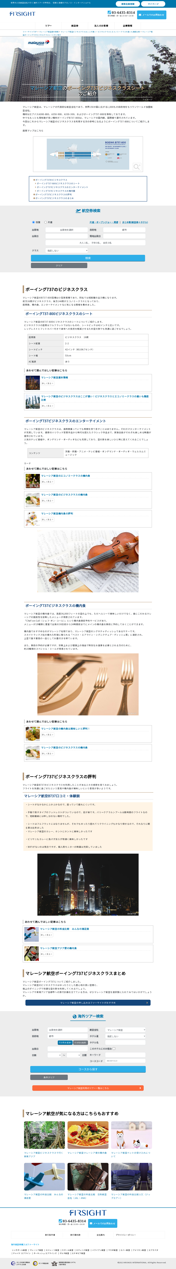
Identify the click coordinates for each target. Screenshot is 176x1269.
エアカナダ (153, 1250)
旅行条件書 (50, 1234)
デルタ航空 (64, 1253)
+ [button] (65, 1042)
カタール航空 (67, 1250)
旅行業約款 (75, 1234)
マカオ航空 (113, 1250)
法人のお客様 (101, 25)
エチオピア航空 (78, 1253)
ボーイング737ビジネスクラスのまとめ (54, 198)
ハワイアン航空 (98, 1250)
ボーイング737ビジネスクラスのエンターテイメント (62, 187)
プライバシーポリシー (126, 1234)
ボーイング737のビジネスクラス (51, 179)
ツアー (48, 25)
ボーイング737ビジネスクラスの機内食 (56, 190)
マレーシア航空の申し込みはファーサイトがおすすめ (88, 1002)
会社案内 (101, 1234)
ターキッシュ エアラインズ (45, 1253)
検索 (88, 258)
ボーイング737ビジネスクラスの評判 (53, 194)
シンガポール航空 (19, 1250)
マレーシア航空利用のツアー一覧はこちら (88, 1088)
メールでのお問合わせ (153, 15)
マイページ (153, 3)
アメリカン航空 (139, 1250)
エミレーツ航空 (52, 1250)
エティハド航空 (82, 1250)
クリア (59, 265)
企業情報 (127, 25)
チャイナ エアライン (22, 1253)
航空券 (74, 25)
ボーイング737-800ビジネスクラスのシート (58, 183)
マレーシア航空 (36, 1250)
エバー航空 (125, 1250)
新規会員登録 (127, 3)
